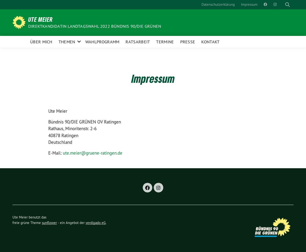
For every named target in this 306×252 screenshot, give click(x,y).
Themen (67, 42)
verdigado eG (96, 222)
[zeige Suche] (287, 4)
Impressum (249, 4)
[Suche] (283, 4)
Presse (187, 42)
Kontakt (210, 42)
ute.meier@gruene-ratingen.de (92, 153)
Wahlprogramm (102, 42)
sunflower (49, 222)
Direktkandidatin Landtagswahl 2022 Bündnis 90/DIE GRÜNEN (94, 26)
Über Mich (41, 42)
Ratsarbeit (138, 42)
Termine (165, 42)
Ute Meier (40, 19)
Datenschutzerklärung (218, 4)
